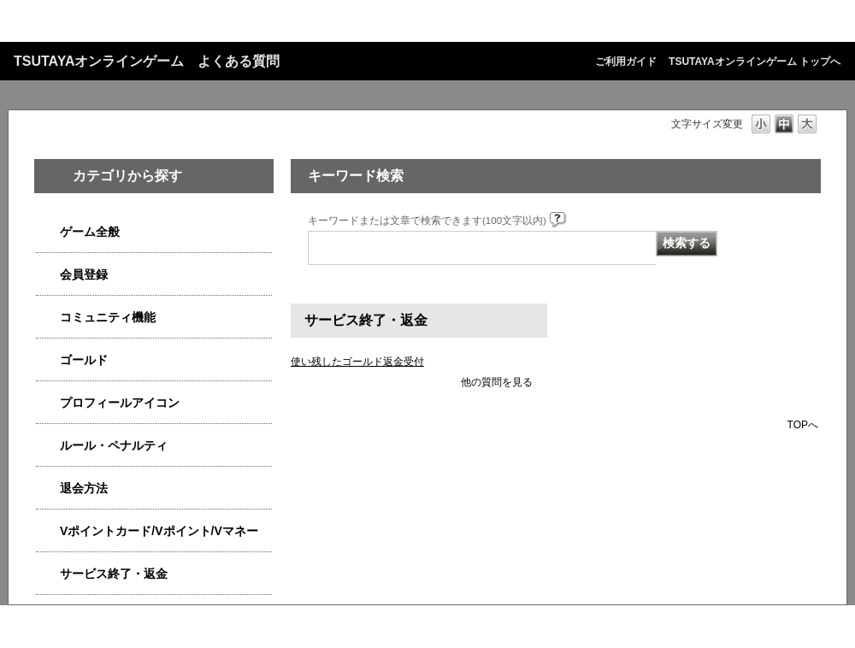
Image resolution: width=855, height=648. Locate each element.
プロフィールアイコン (120, 402)
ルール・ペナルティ (114, 445)
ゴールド (84, 360)
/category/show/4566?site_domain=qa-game (48, 489)
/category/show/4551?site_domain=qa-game (48, 403)
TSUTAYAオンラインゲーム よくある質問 (147, 61)
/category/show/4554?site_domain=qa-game (48, 446)
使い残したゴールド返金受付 (357, 361)
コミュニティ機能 (108, 317)
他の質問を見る (497, 382)
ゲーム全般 (90, 232)
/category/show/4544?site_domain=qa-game (48, 318)
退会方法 (84, 488)
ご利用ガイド (626, 62)
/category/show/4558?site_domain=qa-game (48, 275)
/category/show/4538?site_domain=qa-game (48, 232)
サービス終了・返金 (114, 573)
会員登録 (84, 274)
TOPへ (802, 424)
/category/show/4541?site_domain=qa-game (48, 360)
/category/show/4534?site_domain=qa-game (48, 531)
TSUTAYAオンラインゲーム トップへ (754, 62)
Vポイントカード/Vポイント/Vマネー (159, 531)
